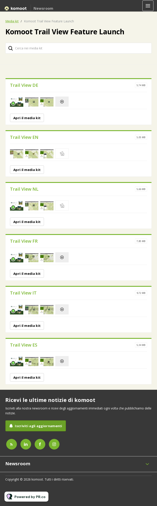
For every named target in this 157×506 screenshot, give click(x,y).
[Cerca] (10, 48)
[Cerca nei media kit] (78, 48)
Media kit (12, 21)
